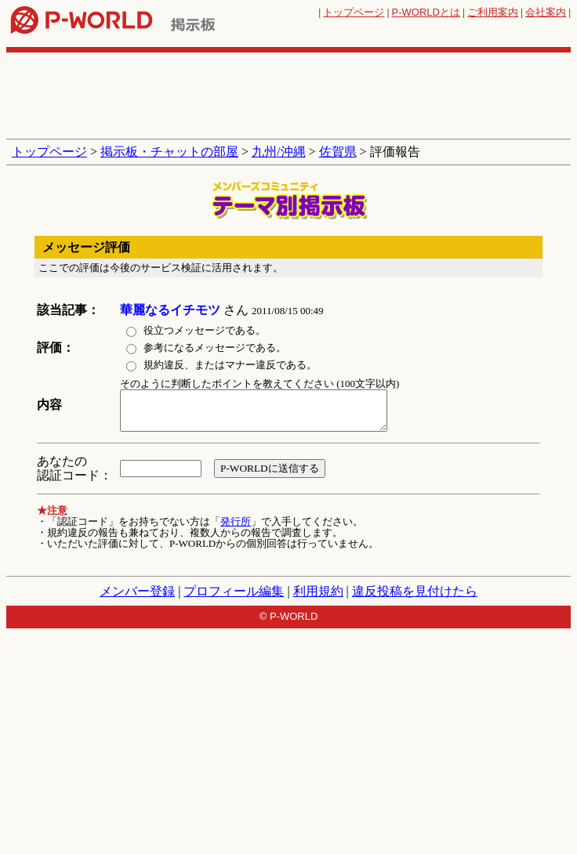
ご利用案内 (492, 12)
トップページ (353, 12)
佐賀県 (338, 151)
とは (426, 12)
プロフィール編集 (233, 591)
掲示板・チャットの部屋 (169, 151)
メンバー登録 (137, 591)
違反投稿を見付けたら (414, 591)
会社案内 (545, 12)
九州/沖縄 (278, 151)
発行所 (235, 521)
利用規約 (318, 591)
